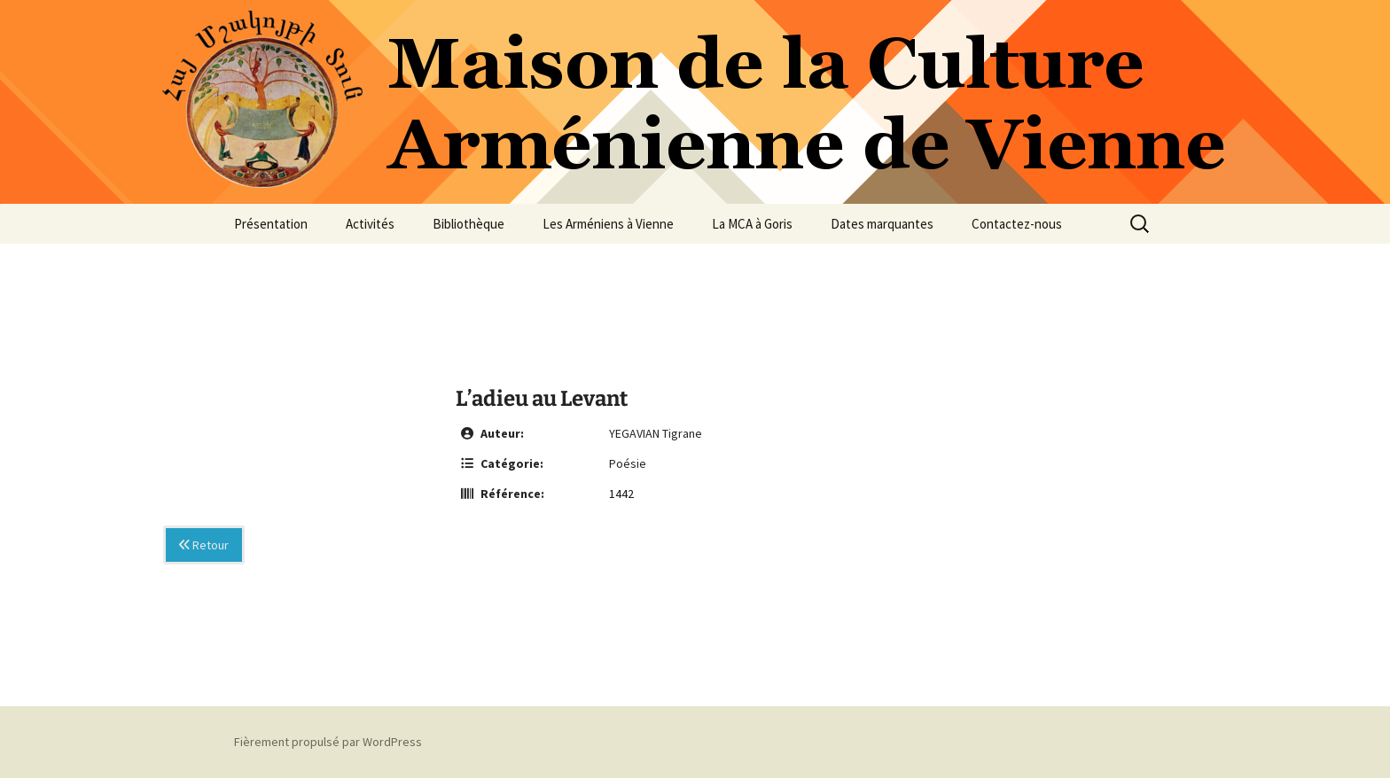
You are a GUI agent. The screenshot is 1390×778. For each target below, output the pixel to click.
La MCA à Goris (752, 223)
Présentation (271, 223)
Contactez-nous (1017, 223)
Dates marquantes (882, 223)
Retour (204, 545)
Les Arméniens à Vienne (608, 223)
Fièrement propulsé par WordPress (328, 742)
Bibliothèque (468, 223)
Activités (370, 223)
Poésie (627, 463)
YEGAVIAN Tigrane (655, 433)
